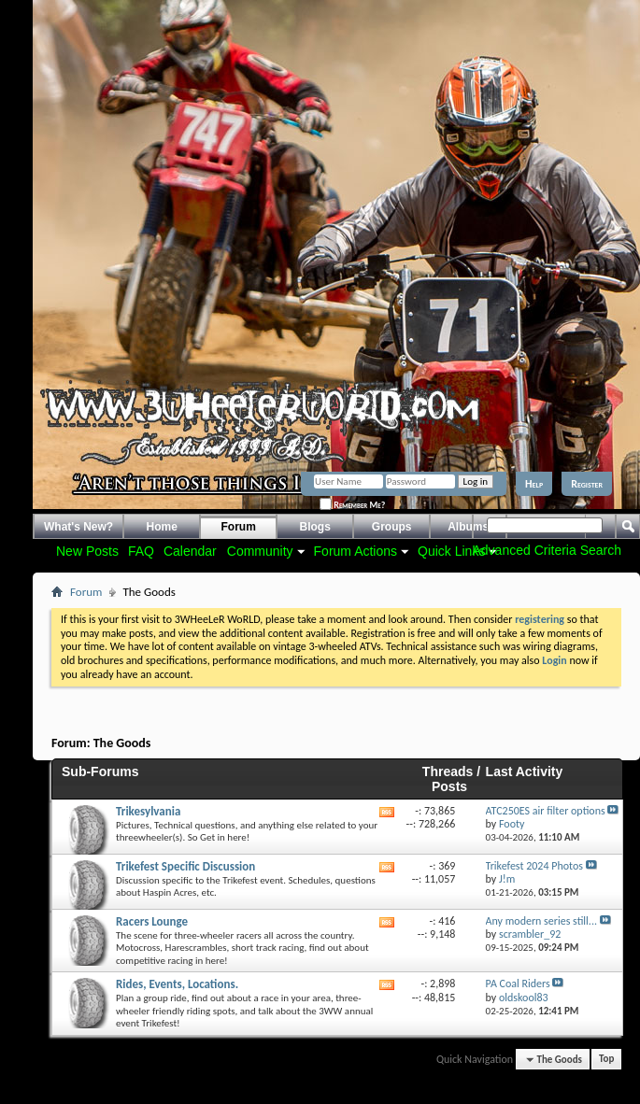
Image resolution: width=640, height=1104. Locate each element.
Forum (238, 526)
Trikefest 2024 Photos (534, 865)
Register (587, 483)
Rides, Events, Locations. (177, 984)
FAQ (141, 551)
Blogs (315, 526)
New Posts (87, 551)
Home (162, 526)
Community (260, 551)
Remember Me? (352, 505)
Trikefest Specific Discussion (185, 866)
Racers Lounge (152, 921)
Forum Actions (355, 551)
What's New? (78, 526)
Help (534, 483)
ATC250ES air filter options (545, 810)
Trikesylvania (148, 811)
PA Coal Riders (518, 983)
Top (606, 1060)
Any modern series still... (541, 920)
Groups (392, 526)
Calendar (190, 551)
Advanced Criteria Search (546, 550)
